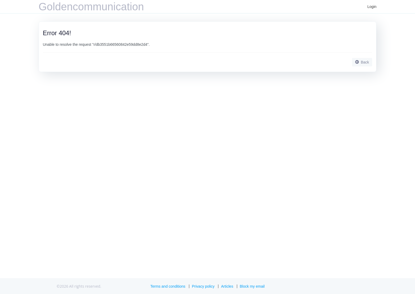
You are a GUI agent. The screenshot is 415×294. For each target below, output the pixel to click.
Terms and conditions (167, 286)
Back (362, 62)
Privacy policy (203, 286)
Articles (227, 286)
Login (371, 6)
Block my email (252, 286)
